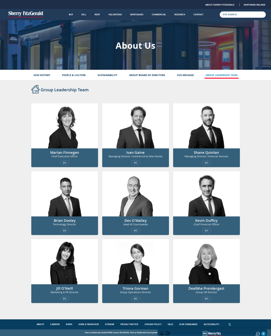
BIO (64, 162)
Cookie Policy (153, 324)
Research (179, 14)
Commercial (159, 14)
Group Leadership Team (221, 75)
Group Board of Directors (147, 75)
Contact (198, 14)
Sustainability (107, 75)
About (40, 324)
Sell (83, 14)
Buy (71, 14)
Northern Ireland (254, 4)
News (69, 324)
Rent (97, 14)
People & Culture (74, 75)
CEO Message (185, 75)
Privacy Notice (129, 324)
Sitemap (109, 324)
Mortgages (136, 14)
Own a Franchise (88, 324)
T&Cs (170, 324)
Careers (55, 324)
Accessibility (211, 324)
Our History (42, 75)
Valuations (115, 14)
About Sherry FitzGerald (219, 4)
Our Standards (188, 324)
